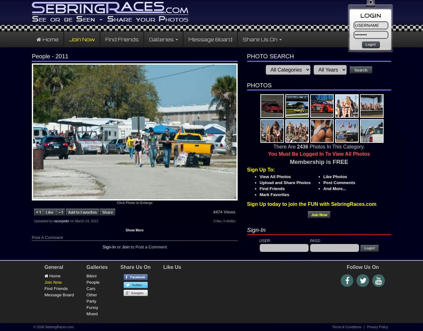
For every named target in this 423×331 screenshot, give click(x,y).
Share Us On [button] (262, 39)
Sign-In (109, 247)
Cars (90, 288)
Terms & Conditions (346, 327)
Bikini (91, 276)
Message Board (210, 39)
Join (126, 247)
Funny (92, 307)
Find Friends (122, 39)
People (93, 282)
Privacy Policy (377, 327)
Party (91, 301)
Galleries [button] (163, 39)
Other (91, 295)
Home (48, 39)
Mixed (92, 313)
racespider (61, 221)
